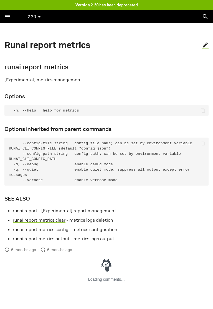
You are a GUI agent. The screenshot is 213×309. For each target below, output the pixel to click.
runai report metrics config (41, 229)
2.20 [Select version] (32, 16)
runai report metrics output (41, 238)
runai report (25, 210)
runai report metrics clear (39, 220)
